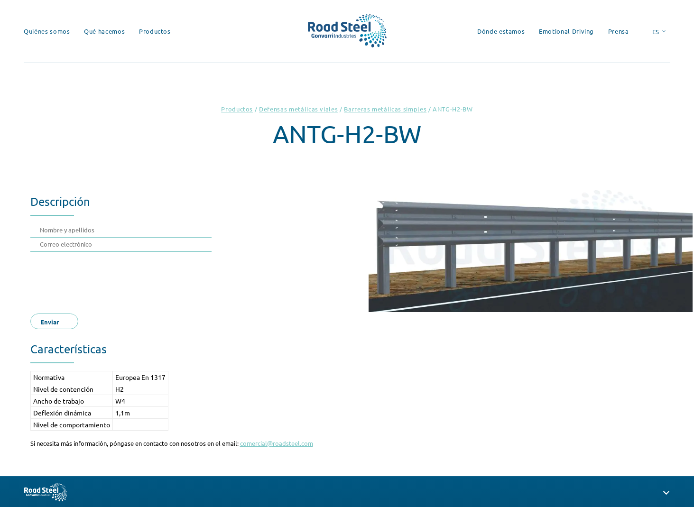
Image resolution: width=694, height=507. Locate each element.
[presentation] (112, 279)
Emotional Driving (566, 31)
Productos (155, 31)
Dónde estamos (501, 31)
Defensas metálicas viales (298, 109)
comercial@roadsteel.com (276, 443)
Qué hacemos (104, 31)
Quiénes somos (47, 31)
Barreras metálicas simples (385, 109)
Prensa (618, 31)
